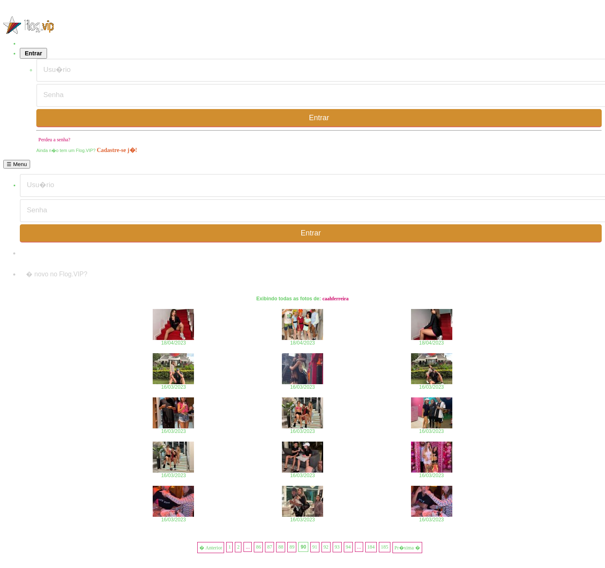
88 (280, 547)
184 (371, 547)
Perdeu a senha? (54, 140)
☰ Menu (17, 164)
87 (269, 547)
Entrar (33, 53)
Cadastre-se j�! (117, 150)
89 (291, 547)
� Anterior (210, 548)
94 (348, 547)
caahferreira (335, 299)
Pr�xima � (407, 548)
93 (337, 547)
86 (258, 547)
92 (326, 547)
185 (384, 547)
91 (314, 547)
